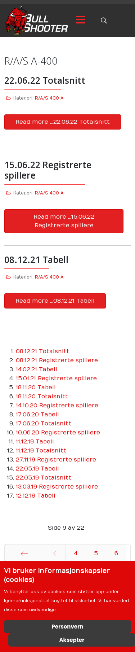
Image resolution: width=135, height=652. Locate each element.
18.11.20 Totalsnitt (42, 396)
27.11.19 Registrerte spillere (56, 459)
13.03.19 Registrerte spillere (57, 486)
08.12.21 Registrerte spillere (57, 360)
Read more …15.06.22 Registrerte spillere (63, 221)
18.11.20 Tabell (36, 387)
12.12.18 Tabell (35, 496)
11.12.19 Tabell (35, 441)
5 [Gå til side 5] (96, 553)
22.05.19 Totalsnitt (43, 477)
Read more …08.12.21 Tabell (55, 301)
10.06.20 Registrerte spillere (58, 432)
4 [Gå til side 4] (75, 553)
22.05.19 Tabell (37, 468)
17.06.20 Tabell (37, 414)
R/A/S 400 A (49, 98)
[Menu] (80, 20)
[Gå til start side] (24, 553)
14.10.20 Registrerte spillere (57, 405)
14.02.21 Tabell (36, 369)
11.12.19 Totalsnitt (41, 450)
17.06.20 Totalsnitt (43, 423)
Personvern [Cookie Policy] (67, 626)
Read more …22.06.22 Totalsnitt (62, 122)
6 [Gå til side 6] (116, 553)
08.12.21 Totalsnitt (42, 351)
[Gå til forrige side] (55, 553)
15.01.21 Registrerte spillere (56, 378)
